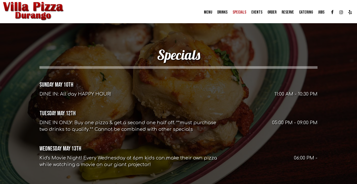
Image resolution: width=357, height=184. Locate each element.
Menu (206, 12)
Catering (304, 12)
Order (269, 12)
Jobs (319, 12)
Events (254, 12)
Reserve (285, 12)
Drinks (220, 12)
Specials (237, 12)
